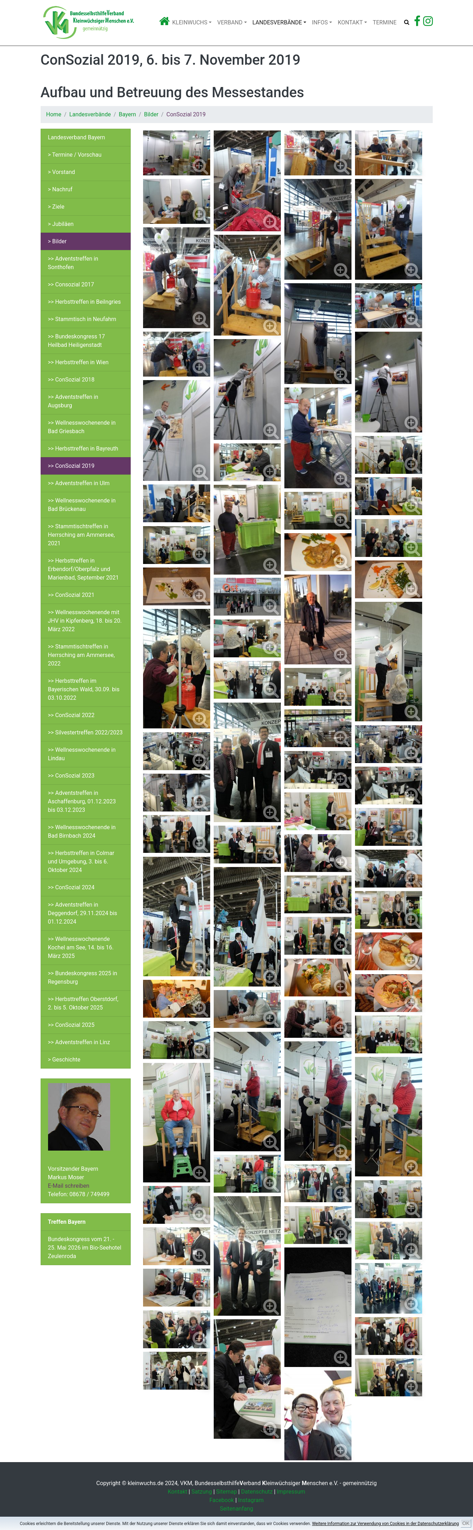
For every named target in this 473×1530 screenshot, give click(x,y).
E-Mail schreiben (68, 1185)
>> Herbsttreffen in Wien (78, 362)
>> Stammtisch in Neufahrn (82, 319)
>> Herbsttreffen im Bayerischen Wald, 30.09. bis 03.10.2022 (84, 689)
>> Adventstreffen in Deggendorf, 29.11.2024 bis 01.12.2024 (82, 913)
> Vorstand (61, 172)
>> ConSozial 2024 (71, 887)
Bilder (151, 114)
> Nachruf (60, 189)
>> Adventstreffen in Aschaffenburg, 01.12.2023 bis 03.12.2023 (82, 801)
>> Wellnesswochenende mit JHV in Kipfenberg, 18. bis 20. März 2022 (85, 621)
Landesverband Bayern (76, 137)
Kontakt (350, 22)
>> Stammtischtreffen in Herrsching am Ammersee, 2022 (81, 655)
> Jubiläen (61, 224)
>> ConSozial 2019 (71, 466)
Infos (320, 22)
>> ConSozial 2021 (71, 595)
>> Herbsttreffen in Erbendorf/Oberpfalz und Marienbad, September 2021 (83, 569)
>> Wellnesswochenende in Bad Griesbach (82, 427)
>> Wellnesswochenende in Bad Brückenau (82, 504)
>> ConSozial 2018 (71, 379)
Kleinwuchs (189, 22)
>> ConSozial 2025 (71, 1025)
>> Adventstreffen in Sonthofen (73, 262)
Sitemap (226, 1491)
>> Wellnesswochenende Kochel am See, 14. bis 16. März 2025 (81, 947)
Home (53, 114)
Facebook (221, 1500)
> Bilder (57, 241)
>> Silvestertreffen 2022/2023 (85, 732)
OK (465, 1523)
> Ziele (56, 206)
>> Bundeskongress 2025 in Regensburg (82, 977)
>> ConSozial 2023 (71, 775)
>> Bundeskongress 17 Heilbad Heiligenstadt (76, 340)
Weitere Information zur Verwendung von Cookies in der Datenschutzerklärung (385, 1523)
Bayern (127, 114)
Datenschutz (256, 1491)
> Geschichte (64, 1059)
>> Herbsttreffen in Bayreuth (83, 448)
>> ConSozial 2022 (71, 715)
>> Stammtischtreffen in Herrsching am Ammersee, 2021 (81, 535)
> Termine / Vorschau (75, 154)
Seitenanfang (236, 1508)
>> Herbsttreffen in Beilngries (84, 301)
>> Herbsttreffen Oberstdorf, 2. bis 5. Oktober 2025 (83, 1003)
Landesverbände (277, 22)
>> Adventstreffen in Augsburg (73, 401)
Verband (229, 22)
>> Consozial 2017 (71, 284)
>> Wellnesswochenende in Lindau (82, 754)
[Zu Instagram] (428, 23)
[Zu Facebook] (417, 23)
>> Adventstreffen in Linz (79, 1042)
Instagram (251, 1500)
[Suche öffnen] (407, 22)
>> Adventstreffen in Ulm (79, 483)
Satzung (201, 1491)
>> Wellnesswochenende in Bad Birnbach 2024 (82, 831)
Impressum (291, 1491)
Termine (384, 22)
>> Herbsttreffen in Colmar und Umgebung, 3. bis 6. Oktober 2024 (81, 861)
